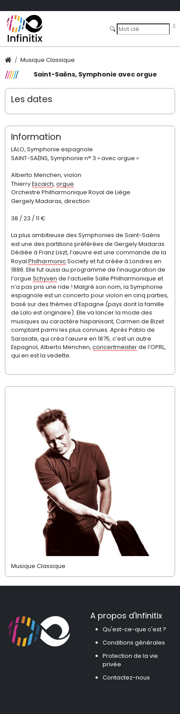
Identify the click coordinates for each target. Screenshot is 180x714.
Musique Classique (47, 60)
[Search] (143, 28)
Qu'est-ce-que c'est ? (134, 629)
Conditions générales (134, 642)
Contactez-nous (126, 677)
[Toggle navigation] (174, 26)
